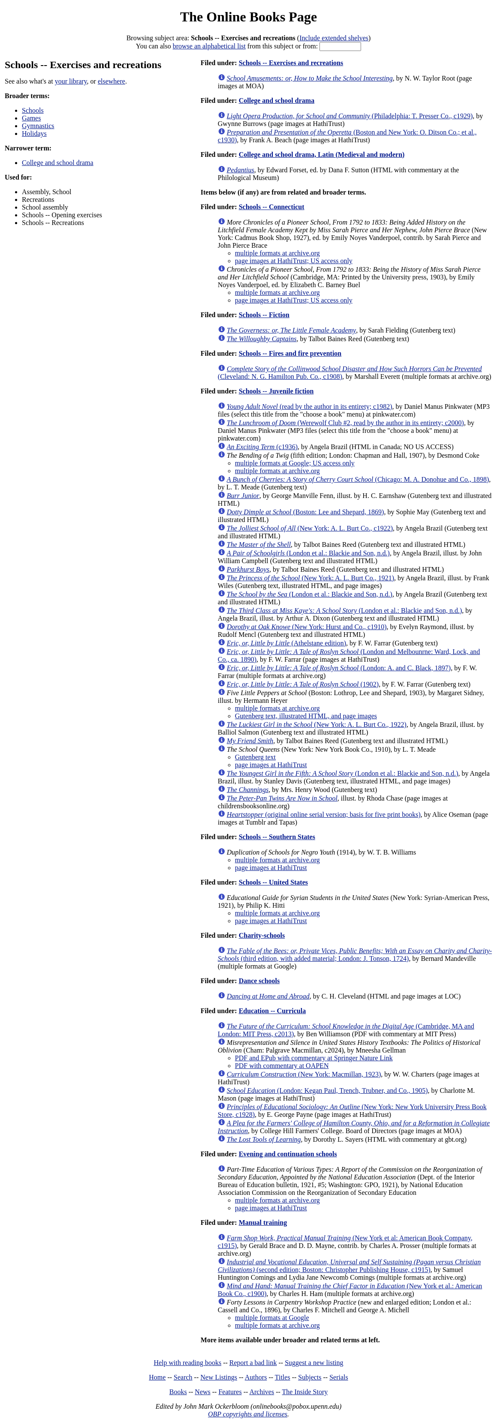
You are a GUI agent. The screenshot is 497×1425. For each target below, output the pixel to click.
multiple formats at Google (272, 1317)
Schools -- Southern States (277, 836)
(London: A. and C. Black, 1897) (339, 668)
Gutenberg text (255, 757)
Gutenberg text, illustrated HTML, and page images (306, 716)
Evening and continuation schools (288, 1154)
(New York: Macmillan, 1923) (304, 1074)
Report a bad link (253, 1362)
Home (157, 1377)
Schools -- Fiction (264, 314)
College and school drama (57, 162)
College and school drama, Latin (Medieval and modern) (322, 154)
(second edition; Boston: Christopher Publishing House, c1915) (349, 1265)
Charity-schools (262, 935)
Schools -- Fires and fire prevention (290, 353)
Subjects (309, 1377)
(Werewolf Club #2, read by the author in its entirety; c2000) (345, 422)
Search (183, 1377)
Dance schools (259, 980)
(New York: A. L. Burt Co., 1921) (310, 578)
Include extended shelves (333, 38)
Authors (256, 1377)
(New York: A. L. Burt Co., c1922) (310, 528)
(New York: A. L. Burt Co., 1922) (317, 724)
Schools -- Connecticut (271, 206)
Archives (261, 1391)
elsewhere (111, 81)
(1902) (303, 684)
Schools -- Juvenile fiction (276, 391)
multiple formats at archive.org (277, 253)
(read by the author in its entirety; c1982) (309, 406)
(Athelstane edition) (286, 643)
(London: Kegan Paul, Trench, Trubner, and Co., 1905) (327, 1090)
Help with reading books (187, 1362)
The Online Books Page (248, 16)
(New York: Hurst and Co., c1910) (307, 626)
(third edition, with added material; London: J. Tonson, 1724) (355, 954)
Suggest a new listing (314, 1362)
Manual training (263, 1222)
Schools (33, 110)
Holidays (34, 133)
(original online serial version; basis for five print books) (324, 814)
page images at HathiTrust (271, 764)
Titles (282, 1377)
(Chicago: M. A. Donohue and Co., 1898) (358, 479)
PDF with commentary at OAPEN (282, 1065)
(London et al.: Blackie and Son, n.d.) (308, 553)
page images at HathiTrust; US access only (293, 260)
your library (71, 81)
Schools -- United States (273, 882)
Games (31, 118)
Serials (338, 1377)
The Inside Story (305, 1391)
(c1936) (262, 446)
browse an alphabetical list (209, 46)
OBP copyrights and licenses (247, 1414)
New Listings (218, 1377)
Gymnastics (38, 125)
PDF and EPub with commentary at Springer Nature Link (314, 1058)
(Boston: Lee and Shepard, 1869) (305, 512)
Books (178, 1391)
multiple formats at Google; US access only (295, 463)
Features (229, 1391)
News (202, 1391)
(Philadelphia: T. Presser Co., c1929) (350, 116)
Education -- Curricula (272, 1010)
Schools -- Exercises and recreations (291, 62)
